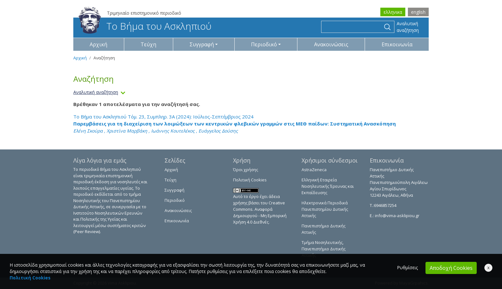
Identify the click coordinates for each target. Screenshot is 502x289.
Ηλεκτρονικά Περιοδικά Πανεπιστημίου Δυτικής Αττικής (325, 209)
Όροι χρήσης (245, 169)
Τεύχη (148, 44)
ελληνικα (393, 12)
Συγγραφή (174, 190)
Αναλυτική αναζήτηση (408, 26)
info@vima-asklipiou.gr (396, 215)
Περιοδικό (175, 200)
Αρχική (98, 44)
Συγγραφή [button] (202, 44)
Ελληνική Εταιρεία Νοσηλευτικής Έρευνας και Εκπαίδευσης (328, 186)
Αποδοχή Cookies (451, 267)
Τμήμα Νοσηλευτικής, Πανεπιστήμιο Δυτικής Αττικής (323, 249)
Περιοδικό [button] (264, 44)
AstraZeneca (314, 169)
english (418, 12)
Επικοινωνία (397, 44)
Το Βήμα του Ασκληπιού (144, 26)
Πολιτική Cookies (250, 180)
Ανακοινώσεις (331, 44)
